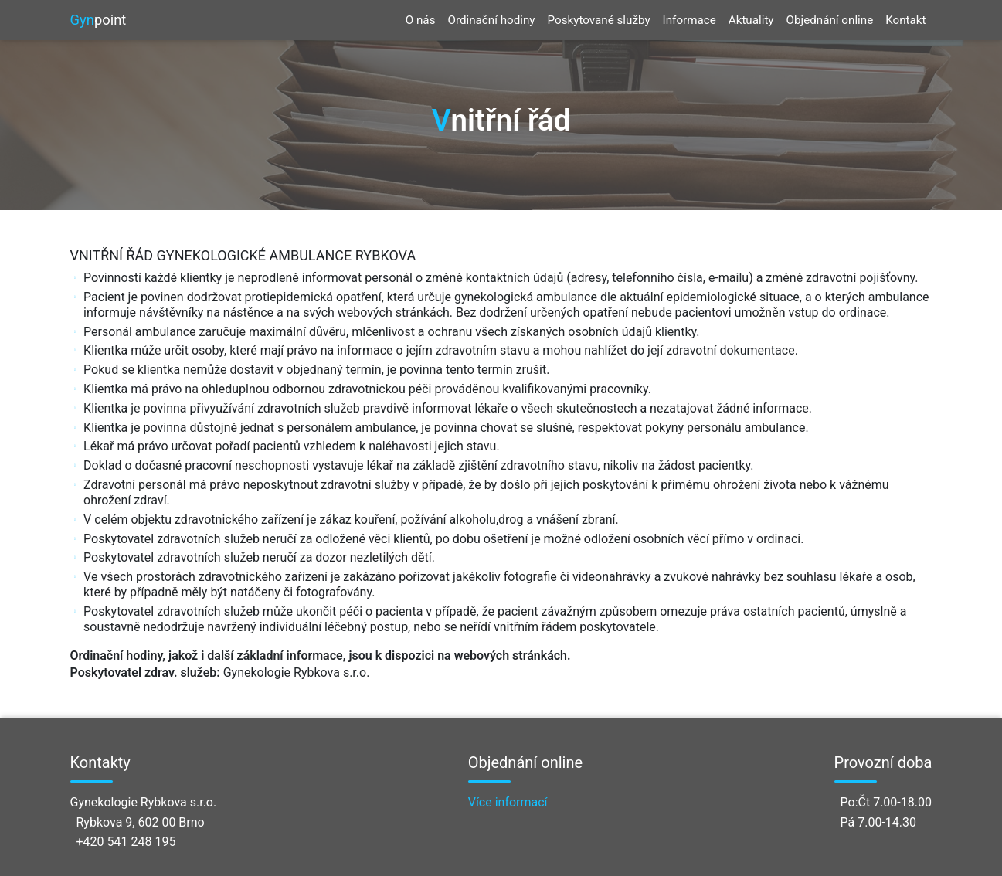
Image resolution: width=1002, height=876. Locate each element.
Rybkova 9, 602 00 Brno (140, 822)
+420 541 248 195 (126, 841)
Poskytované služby (599, 20)
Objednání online (830, 20)
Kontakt (905, 20)
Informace (689, 20)
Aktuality (751, 20)
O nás (421, 20)
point (98, 20)
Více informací (508, 802)
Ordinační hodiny (491, 20)
